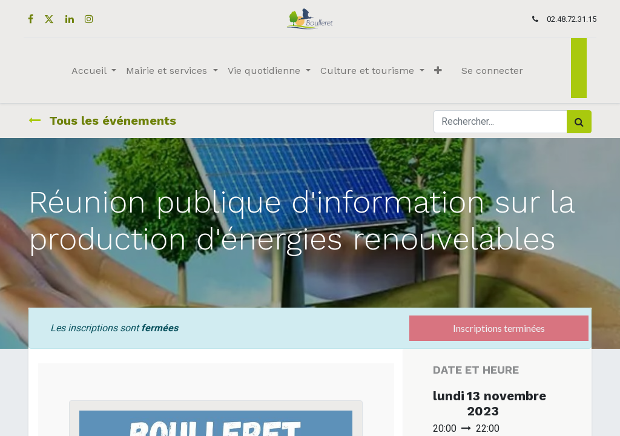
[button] (438, 71)
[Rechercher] (579, 121)
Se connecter (492, 70)
